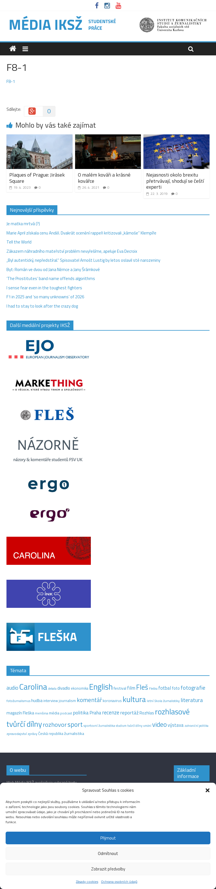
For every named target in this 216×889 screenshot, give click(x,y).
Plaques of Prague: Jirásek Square (37, 178)
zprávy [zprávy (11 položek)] (32, 733)
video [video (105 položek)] (159, 724)
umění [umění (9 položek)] (147, 725)
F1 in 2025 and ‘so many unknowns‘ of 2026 (45, 297)
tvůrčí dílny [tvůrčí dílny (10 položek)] (134, 725)
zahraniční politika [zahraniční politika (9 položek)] (196, 725)
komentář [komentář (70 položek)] (89, 699)
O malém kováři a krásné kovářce (104, 178)
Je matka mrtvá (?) (23, 223)
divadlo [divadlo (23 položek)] (63, 688)
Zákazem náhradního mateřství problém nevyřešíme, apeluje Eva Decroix (71, 251)
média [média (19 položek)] (54, 713)
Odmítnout (108, 853)
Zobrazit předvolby (108, 869)
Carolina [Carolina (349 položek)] (33, 686)
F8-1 (10, 81)
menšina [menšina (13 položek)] (41, 713)
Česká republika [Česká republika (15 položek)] (50, 733)
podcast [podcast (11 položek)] (66, 713)
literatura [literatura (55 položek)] (192, 700)
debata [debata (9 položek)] (52, 688)
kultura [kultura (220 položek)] (134, 699)
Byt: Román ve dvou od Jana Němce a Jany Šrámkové (53, 269)
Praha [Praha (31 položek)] (95, 712)
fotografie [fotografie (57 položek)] (193, 687)
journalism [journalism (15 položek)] (67, 700)
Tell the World (19, 242)
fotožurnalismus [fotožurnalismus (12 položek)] (18, 700)
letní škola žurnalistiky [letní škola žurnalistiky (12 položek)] (163, 700)
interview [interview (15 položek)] (50, 700)
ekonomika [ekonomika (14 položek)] (79, 688)
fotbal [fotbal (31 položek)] (164, 688)
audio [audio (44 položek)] (12, 688)
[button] (207, 790)
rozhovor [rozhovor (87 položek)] (55, 724)
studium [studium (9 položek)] (121, 725)
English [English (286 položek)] (101, 687)
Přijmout (108, 838)
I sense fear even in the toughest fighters (44, 288)
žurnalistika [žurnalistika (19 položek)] (74, 733)
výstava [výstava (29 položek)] (176, 724)
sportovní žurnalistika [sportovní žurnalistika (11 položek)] (99, 725)
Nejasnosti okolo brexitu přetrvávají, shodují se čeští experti (175, 181)
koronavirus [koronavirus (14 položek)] (112, 700)
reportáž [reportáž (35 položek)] (129, 712)
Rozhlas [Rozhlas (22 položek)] (147, 713)
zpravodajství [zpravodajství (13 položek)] (16, 733)
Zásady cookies (87, 881)
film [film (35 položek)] (131, 688)
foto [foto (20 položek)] (176, 688)
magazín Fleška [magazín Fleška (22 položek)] (20, 713)
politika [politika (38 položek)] (81, 712)
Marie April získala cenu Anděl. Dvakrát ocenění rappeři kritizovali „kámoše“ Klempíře (81, 233)
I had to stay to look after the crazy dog (42, 306)
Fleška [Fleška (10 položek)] (153, 688)
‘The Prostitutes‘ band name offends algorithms (50, 278)
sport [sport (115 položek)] (75, 724)
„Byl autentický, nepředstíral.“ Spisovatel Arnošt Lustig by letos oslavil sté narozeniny (83, 260)
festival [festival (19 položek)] (120, 688)
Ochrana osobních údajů (119, 881)
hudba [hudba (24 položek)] (36, 700)
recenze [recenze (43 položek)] (110, 712)
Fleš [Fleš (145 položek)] (142, 687)
